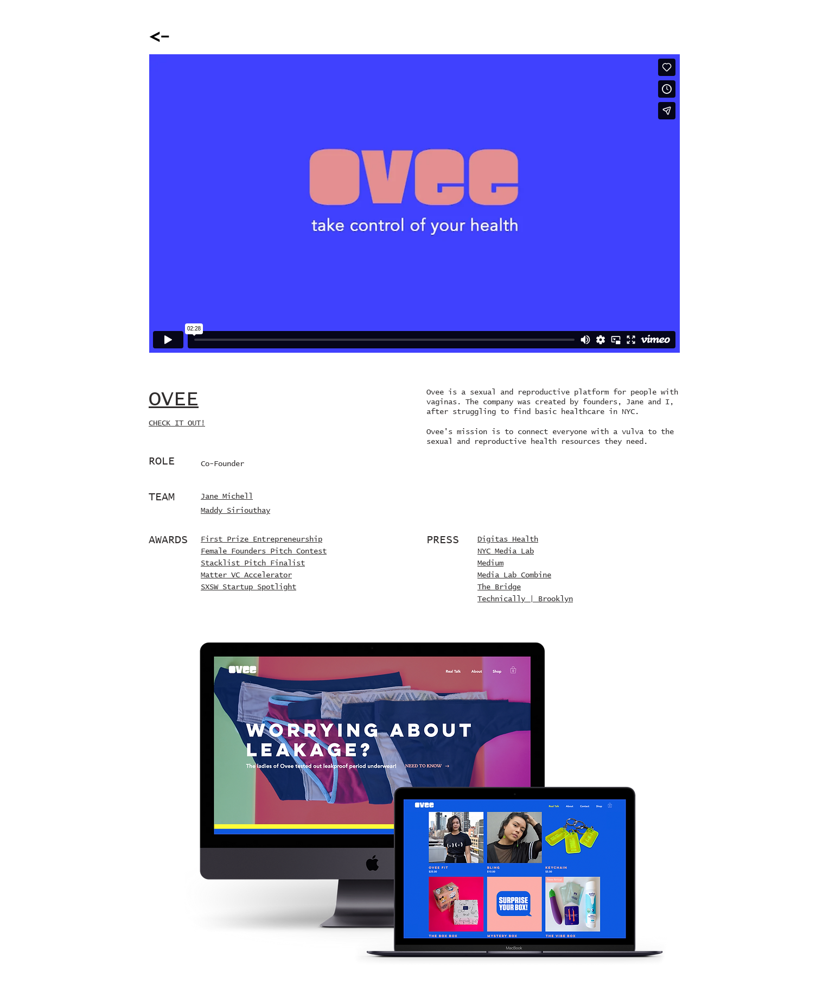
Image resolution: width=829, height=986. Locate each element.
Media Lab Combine (514, 575)
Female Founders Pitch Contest (264, 551)
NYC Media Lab (505, 551)
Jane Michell (227, 496)
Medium (490, 563)
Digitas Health (507, 539)
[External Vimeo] (414, 203)
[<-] (159, 37)
